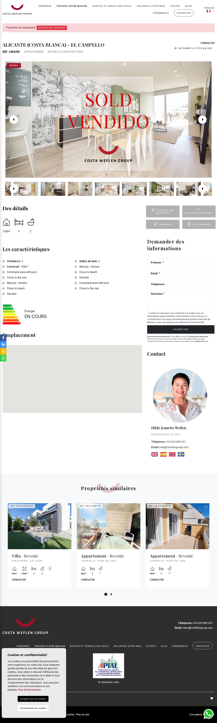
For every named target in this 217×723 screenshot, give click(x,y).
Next (205, 119)
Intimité (59, 714)
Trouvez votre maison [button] (71, 6)
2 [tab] (111, 594)
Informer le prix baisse (193, 48)
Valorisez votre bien (151, 6)
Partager (163, 224)
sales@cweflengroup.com (194, 627)
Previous (12, 119)
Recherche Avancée (51, 27)
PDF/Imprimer (199, 224)
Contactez (184, 13)
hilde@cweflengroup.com (170, 447)
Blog (188, 6)
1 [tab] (105, 594)
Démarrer (44, 6)
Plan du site (82, 714)
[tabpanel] (39, 548)
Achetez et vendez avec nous (111, 6)
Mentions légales (44, 714)
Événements (161, 13)
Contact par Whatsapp (163, 211)
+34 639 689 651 (168, 441)
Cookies (70, 714)
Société (175, 6)
